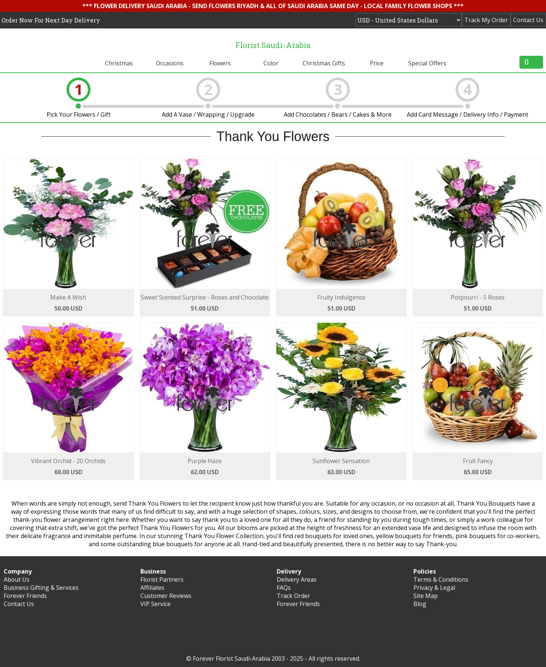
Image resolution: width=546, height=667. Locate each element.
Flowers (220, 63)
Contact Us (528, 20)
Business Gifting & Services (41, 588)
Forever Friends (25, 596)
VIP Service (155, 604)
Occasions (170, 63)
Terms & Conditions (440, 579)
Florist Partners (162, 579)
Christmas (119, 63)
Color (271, 63)
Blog (419, 604)
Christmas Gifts (324, 63)
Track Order (293, 596)
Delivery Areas (297, 579)
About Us (17, 579)
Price (376, 63)
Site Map (425, 596)
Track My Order (486, 20)
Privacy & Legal (434, 588)
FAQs (284, 588)
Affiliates (152, 588)
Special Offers (427, 63)
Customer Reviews (165, 596)
